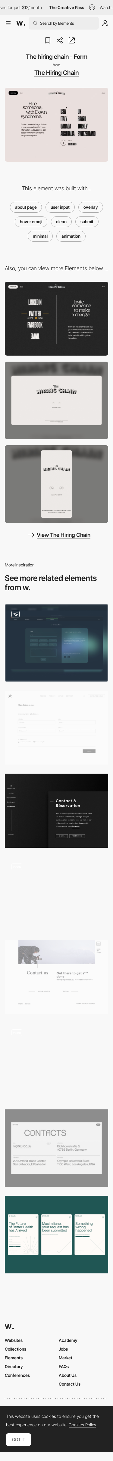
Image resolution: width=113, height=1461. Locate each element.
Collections (15, 1349)
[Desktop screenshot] (56, 400)
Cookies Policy (82, 1425)
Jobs (63, 1349)
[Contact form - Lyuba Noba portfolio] (56, 894)
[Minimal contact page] (56, 977)
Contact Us (69, 1384)
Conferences (17, 1375)
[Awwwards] (20, 23)
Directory (14, 1366)
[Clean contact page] (56, 811)
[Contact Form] (56, 643)
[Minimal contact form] (56, 728)
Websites (14, 1340)
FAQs (64, 1366)
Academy (68, 1340)
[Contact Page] (56, 1061)
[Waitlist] (56, 1234)
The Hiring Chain (56, 73)
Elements (14, 1357)
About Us (68, 1375)
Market (65, 1357)
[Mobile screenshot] (56, 484)
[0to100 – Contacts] (56, 1148)
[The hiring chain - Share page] (56, 319)
